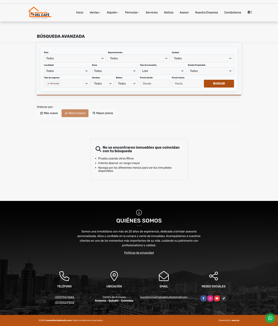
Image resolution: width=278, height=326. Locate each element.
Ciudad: (175, 52)
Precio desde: (146, 78)
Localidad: (49, 65)
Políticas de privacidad (139, 252)
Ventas (94, 12)
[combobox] (75, 58)
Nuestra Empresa (206, 12)
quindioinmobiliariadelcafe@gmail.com (164, 297)
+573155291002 (64, 302)
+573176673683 (64, 297)
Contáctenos (232, 12)
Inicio (79, 12)
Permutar (131, 12)
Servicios (152, 12)
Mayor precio (102, 113)
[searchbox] (47, 89)
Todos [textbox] (50, 58)
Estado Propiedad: (197, 65)
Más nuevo (49, 113)
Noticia (168, 12)
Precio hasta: (178, 78)
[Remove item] (48, 83)
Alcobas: (96, 78)
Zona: (95, 65)
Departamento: (115, 52)
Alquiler (112, 12)
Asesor (184, 12)
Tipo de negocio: (52, 78)
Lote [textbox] (145, 71)
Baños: (119, 78)
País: (46, 52)
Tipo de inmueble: (148, 65)
